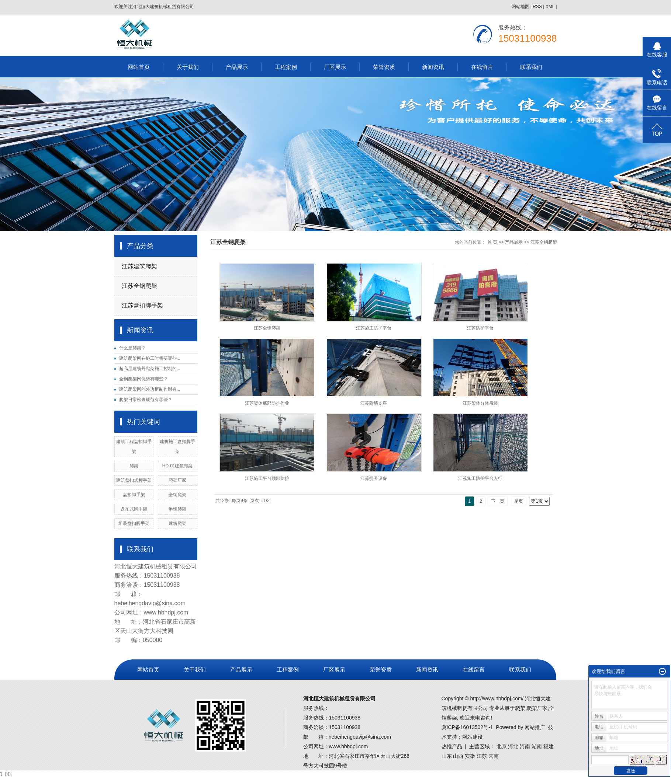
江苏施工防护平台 (373, 328)
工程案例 (286, 67)
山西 (458, 756)
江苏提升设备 (373, 478)
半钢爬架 (177, 509)
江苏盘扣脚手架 (142, 305)
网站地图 (520, 6)
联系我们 (531, 67)
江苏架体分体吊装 (480, 403)
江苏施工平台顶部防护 (267, 478)
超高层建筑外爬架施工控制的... (149, 368)
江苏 (482, 756)
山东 (447, 756)
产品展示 (237, 67)
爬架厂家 (177, 480)
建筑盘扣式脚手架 (134, 480)
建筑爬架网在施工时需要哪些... (149, 358)
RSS (537, 6)
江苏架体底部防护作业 (267, 403)
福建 (548, 746)
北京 (502, 746)
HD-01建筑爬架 (177, 465)
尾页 (518, 501)
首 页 (492, 242)
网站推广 (535, 727)
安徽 (470, 756)
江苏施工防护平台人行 (480, 478)
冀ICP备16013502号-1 (467, 727)
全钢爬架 (177, 494)
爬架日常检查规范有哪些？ (145, 399)
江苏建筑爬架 (139, 266)
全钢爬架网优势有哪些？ (143, 378)
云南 (493, 756)
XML (550, 6)
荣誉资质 (384, 67)
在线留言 (482, 67)
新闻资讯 (433, 67)
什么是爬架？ (132, 348)
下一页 (497, 501)
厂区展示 (335, 67)
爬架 (133, 465)
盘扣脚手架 (134, 494)
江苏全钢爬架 (139, 286)
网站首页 (139, 67)
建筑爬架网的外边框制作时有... (149, 389)
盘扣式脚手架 (134, 509)
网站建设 (472, 737)
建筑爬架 (177, 523)
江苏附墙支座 (373, 403)
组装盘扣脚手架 (133, 523)
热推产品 (452, 746)
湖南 (537, 746)
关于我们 (188, 67)
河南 (525, 746)
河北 (513, 746)
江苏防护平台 (480, 328)
